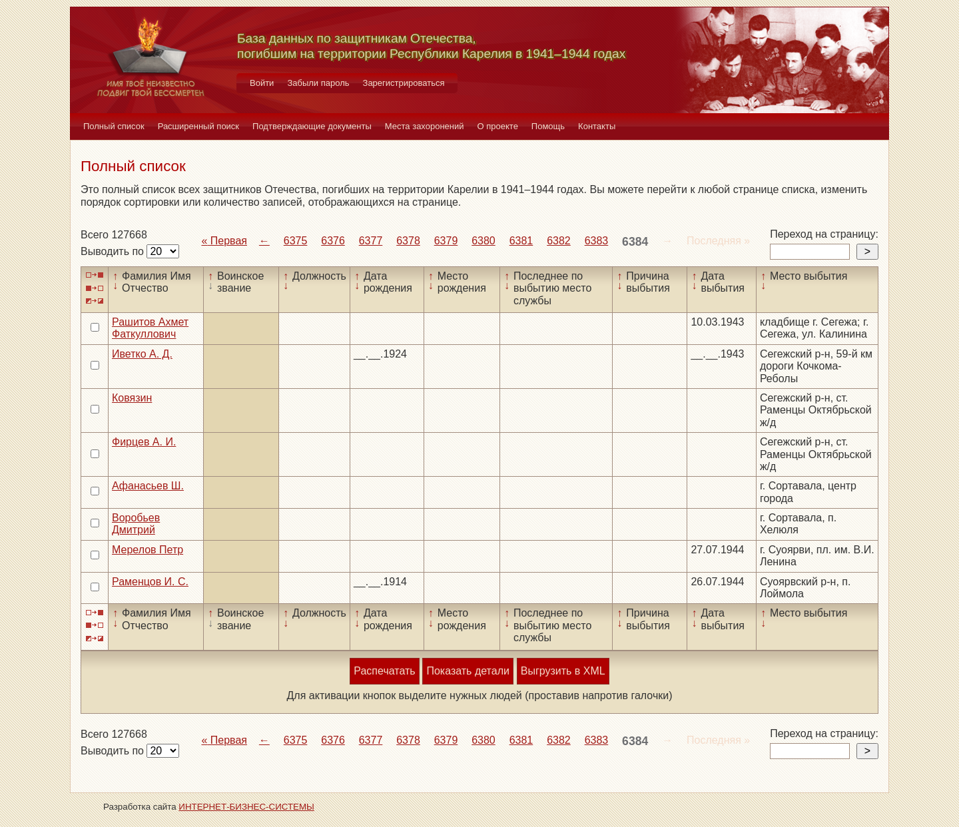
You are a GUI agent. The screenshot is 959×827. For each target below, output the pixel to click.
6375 (296, 240)
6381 (521, 240)
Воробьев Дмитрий (136, 523)
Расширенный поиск (198, 126)
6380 (483, 240)
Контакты (596, 126)
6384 (635, 241)
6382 (559, 240)
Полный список (114, 126)
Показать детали (467, 671)
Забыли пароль (318, 83)
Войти (262, 83)
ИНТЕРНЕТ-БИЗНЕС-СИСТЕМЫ (246, 807)
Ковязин (132, 398)
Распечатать (384, 671)
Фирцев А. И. (144, 441)
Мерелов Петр (147, 549)
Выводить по (114, 251)
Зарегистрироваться (404, 83)
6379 (446, 240)
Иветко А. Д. (142, 354)
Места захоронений (424, 126)
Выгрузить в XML (563, 671)
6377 (371, 240)
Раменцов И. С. (150, 581)
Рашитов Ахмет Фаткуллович (150, 328)
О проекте (498, 126)
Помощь (548, 126)
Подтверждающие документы (312, 126)
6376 (333, 240)
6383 (597, 240)
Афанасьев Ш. (148, 485)
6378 (408, 240)
